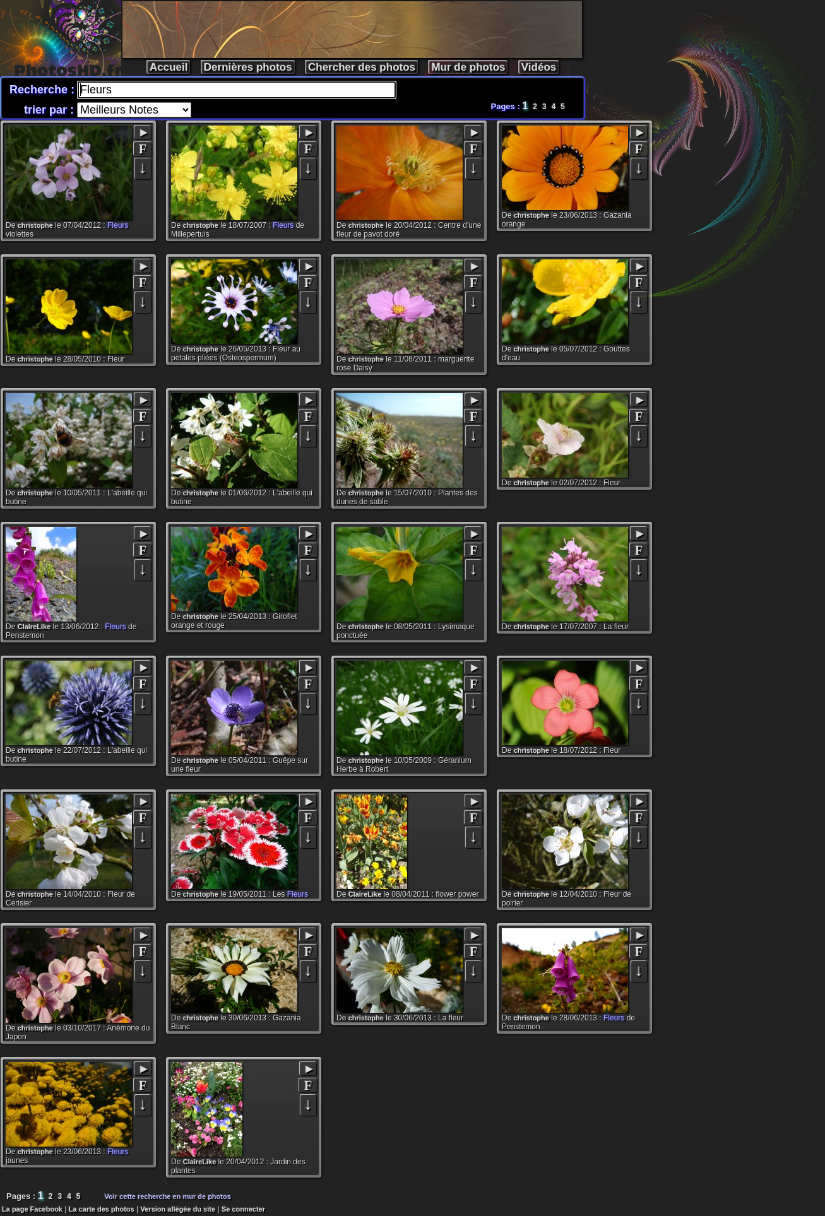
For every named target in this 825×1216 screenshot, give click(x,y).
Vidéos (538, 67)
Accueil (168, 67)
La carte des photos (101, 1209)
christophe (35, 225)
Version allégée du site (178, 1209)
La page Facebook (32, 1209)
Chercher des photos (361, 67)
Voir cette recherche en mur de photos (168, 1196)
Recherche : (43, 89)
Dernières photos (248, 67)
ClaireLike (34, 626)
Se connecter (243, 1209)
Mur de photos (468, 67)
